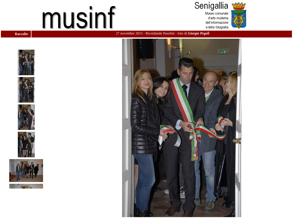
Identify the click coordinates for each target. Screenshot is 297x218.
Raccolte (22, 34)
